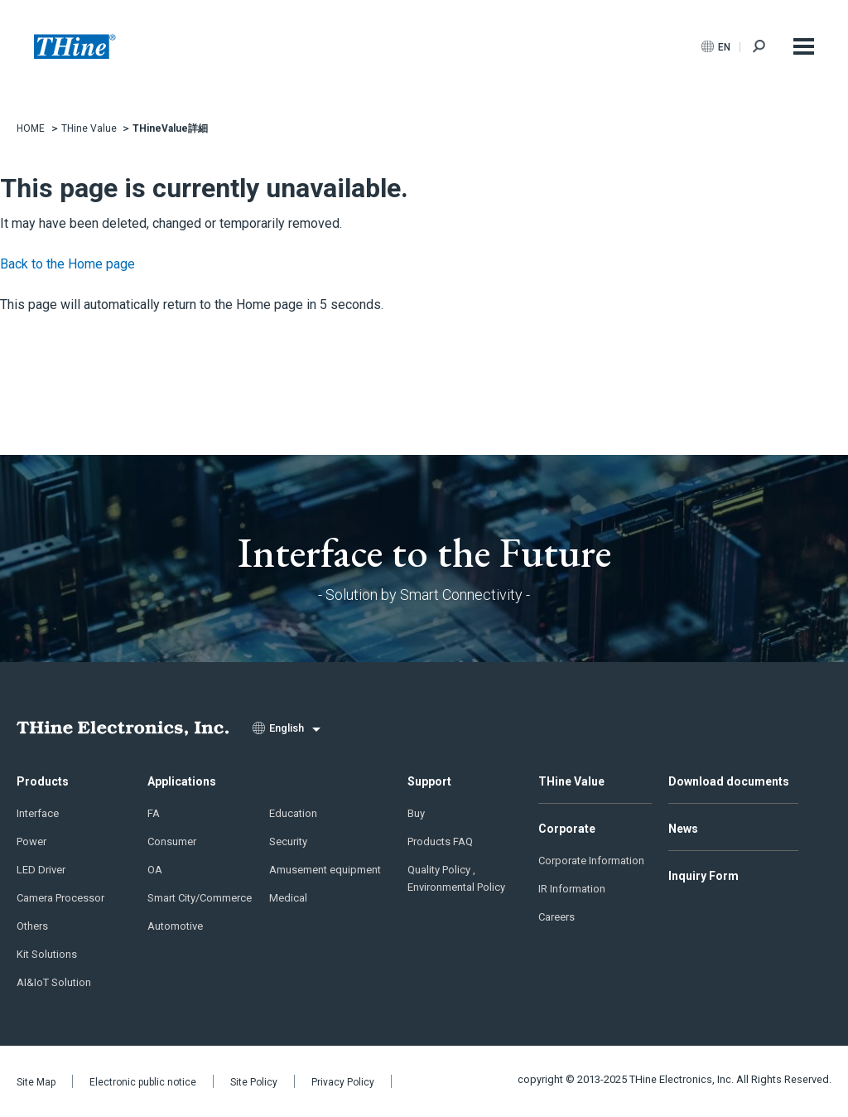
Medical (288, 898)
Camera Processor (60, 898)
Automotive (175, 926)
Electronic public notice (142, 1082)
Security (288, 841)
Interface (38, 813)
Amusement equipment (325, 869)
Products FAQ (440, 841)
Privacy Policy (342, 1082)
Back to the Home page (67, 264)
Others (32, 926)
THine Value (571, 781)
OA (154, 869)
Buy (416, 813)
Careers (556, 917)
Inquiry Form (703, 875)
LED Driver (41, 869)
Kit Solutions (47, 954)
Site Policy (253, 1082)
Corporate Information (591, 860)
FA (153, 813)
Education (293, 813)
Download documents (728, 781)
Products (43, 781)
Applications (181, 781)
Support (429, 781)
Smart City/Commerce (199, 898)
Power (31, 841)
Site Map (36, 1082)
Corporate (566, 828)
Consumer (171, 841)
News (683, 828)
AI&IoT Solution (54, 982)
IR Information (571, 888)
